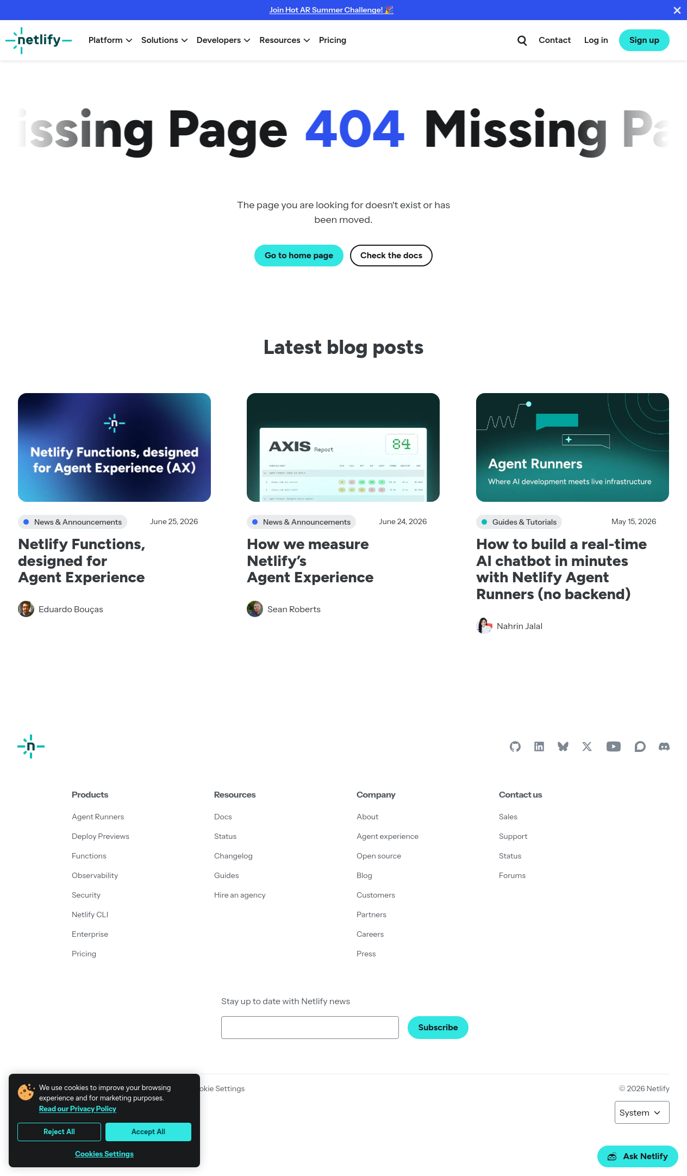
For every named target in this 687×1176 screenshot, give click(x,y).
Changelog (233, 856)
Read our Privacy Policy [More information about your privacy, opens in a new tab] (77, 1108)
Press (366, 954)
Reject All (59, 1132)
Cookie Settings (217, 1088)
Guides (226, 875)
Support (513, 836)
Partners (371, 914)
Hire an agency (240, 895)
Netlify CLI (90, 914)
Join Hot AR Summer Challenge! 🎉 (332, 10)
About (367, 817)
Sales (508, 817)
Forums (512, 875)
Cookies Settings (104, 1154)
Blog (364, 875)
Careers (370, 934)
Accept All (148, 1132)
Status (225, 836)
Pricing (333, 40)
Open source (379, 856)
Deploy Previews (100, 836)
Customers (376, 895)
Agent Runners (98, 817)
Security (86, 895)
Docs (223, 817)
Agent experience (388, 836)
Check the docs (391, 255)
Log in (596, 40)
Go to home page (299, 255)
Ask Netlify (638, 1156)
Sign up (644, 40)
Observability (95, 875)
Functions (89, 856)
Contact (555, 40)
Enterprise (90, 934)
